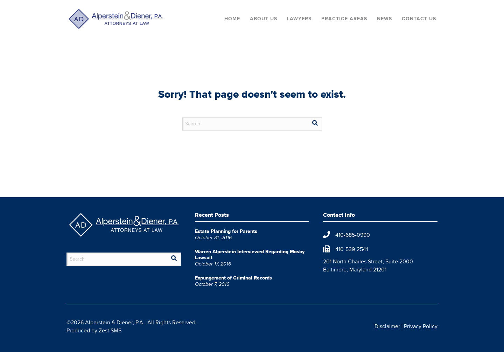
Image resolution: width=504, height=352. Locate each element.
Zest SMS (110, 330)
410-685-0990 (352, 235)
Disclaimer (387, 326)
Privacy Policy (421, 326)
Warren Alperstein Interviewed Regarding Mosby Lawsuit (249, 254)
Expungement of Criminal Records (233, 278)
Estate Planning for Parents (226, 231)
